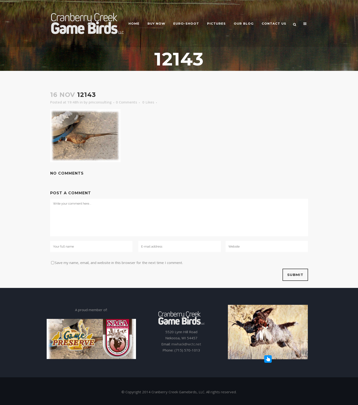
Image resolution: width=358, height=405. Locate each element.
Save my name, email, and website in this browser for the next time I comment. (119, 262)
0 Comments (126, 102)
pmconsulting (100, 102)
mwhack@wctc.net (186, 344)
